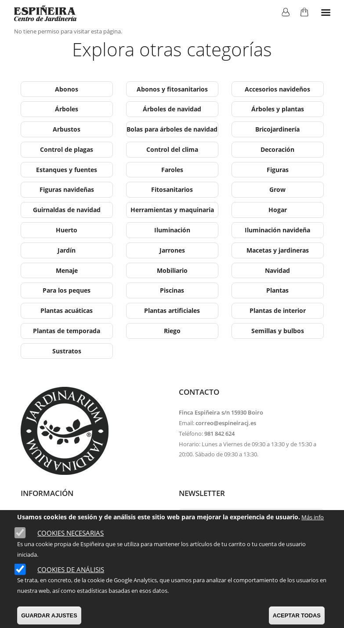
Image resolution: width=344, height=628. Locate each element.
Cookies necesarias (70, 533)
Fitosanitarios (172, 189)
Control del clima (172, 149)
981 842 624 (219, 433)
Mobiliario (172, 270)
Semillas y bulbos (277, 331)
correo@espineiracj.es (226, 423)
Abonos (66, 89)
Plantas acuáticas (66, 310)
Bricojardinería (277, 129)
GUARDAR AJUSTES (49, 615)
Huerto (66, 230)
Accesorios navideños (277, 89)
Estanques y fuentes (66, 169)
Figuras (278, 169)
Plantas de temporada (66, 331)
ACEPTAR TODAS (297, 615)
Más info (312, 517)
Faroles (172, 169)
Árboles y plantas (277, 109)
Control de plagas (66, 149)
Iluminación (172, 230)
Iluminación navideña (277, 230)
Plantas (277, 290)
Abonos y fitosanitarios (172, 89)
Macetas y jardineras (277, 250)
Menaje (67, 270)
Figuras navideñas (67, 189)
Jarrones (172, 250)
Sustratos (66, 351)
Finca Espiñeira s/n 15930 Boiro (221, 412)
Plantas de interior (278, 310)
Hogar (277, 210)
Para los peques (67, 290)
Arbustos (66, 129)
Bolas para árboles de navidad (172, 129)
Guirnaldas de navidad (67, 210)
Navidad (277, 270)
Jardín (67, 250)
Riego (172, 331)
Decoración (277, 149)
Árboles (66, 109)
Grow (277, 189)
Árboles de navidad (172, 109)
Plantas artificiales (172, 310)
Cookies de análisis (70, 569)
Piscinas (172, 290)
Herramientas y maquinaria (172, 210)
